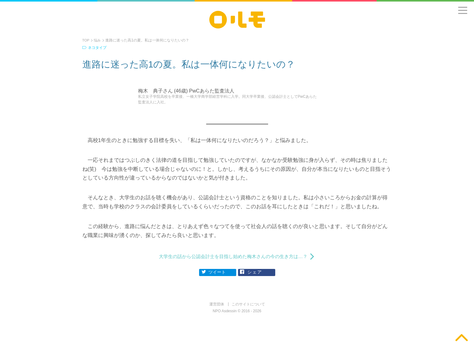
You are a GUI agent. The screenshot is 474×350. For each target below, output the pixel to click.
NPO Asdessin (225, 314)
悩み (98, 40)
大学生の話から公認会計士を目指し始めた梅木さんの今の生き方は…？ (233, 258)
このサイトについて (248, 307)
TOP (86, 40)
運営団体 (216, 307)
